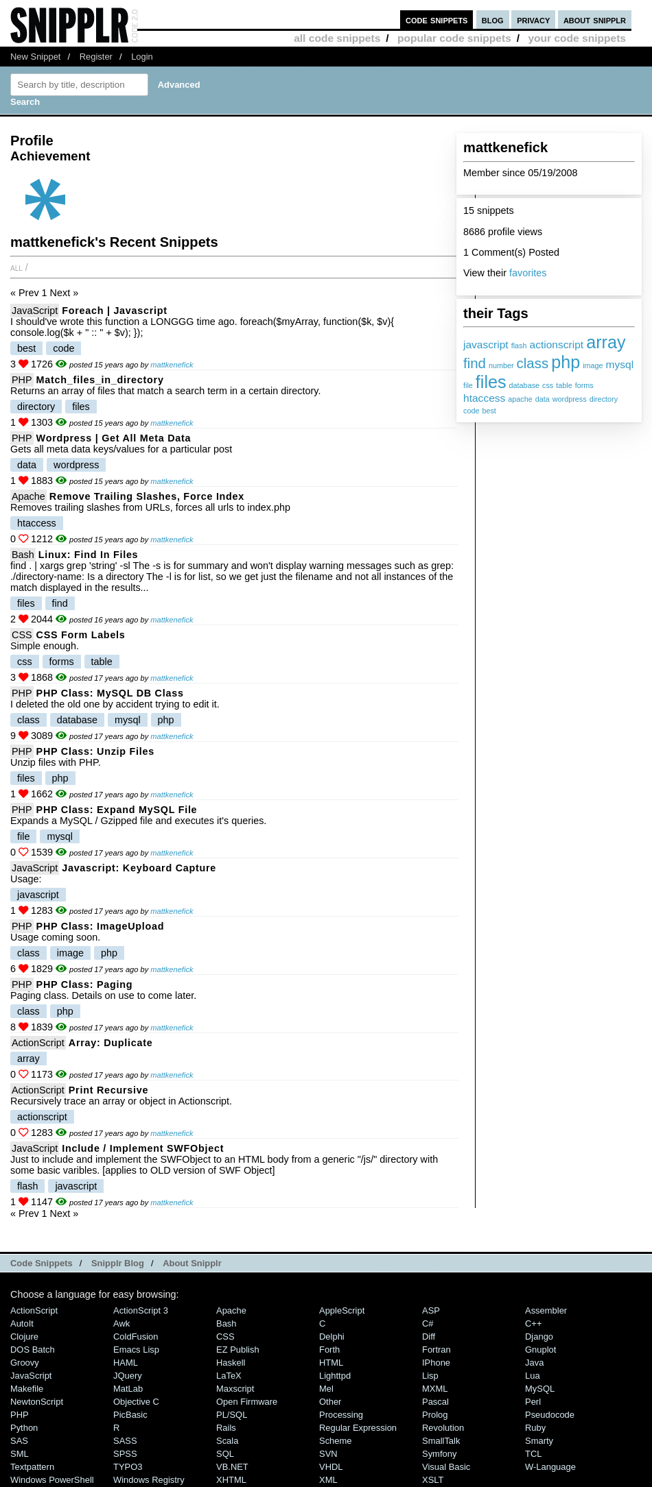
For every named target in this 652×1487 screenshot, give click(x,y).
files (491, 381)
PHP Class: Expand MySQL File (117, 809)
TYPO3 (127, 1467)
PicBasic (130, 1415)
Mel (326, 1388)
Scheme (335, 1441)
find (474, 363)
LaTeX (229, 1375)
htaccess (484, 398)
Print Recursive (108, 1090)
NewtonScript (36, 1402)
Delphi (332, 1336)
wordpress (569, 399)
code (471, 411)
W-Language (550, 1467)
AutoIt (22, 1323)
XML (328, 1480)
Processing (341, 1415)
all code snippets (337, 38)
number (501, 365)
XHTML (231, 1480)
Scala (227, 1441)
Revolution (443, 1428)
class (533, 363)
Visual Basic (446, 1467)
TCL (533, 1454)
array (605, 342)
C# (428, 1323)
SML (19, 1454)
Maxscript (235, 1388)
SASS (125, 1441)
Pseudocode (549, 1415)
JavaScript (35, 310)
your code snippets (577, 38)
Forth (329, 1349)
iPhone (436, 1362)
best (489, 411)
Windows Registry (149, 1480)
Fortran (436, 1349)
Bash (23, 554)
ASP (431, 1310)
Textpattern (32, 1467)
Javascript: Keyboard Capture (139, 867)
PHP (22, 379)
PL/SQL (231, 1415)
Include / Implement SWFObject (143, 1148)
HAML (125, 1362)
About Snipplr (192, 1263)
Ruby (535, 1428)
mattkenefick (171, 365)
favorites (527, 272)
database (524, 385)
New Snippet (35, 56)
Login (142, 56)
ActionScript (38, 1042)
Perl (533, 1402)
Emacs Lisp (136, 1349)
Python (24, 1428)
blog (493, 19)
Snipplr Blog (117, 1263)
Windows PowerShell (52, 1480)
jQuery (127, 1375)
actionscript (556, 344)
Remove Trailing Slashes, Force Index (146, 496)
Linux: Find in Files (88, 554)
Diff (428, 1336)
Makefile (26, 1388)
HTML (331, 1362)
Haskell (230, 1362)
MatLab (128, 1388)
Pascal (435, 1402)
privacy (533, 19)
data (542, 399)
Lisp (430, 1375)
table (564, 385)
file (468, 385)
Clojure (24, 1336)
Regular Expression (358, 1428)
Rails (226, 1428)
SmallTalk (441, 1441)
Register (96, 56)
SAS (19, 1441)
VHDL (331, 1467)
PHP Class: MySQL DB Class (110, 693)
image (593, 365)
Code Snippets (41, 1263)
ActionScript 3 (140, 1310)
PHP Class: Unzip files (95, 751)
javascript (486, 344)
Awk (121, 1323)
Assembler (546, 1310)
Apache (28, 496)
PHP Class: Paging (84, 984)
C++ (533, 1323)
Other (330, 1402)
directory (604, 399)
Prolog (434, 1415)
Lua (532, 1375)
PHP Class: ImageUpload (100, 926)
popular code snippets (454, 38)
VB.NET (232, 1467)
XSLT (432, 1480)
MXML (434, 1388)
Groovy (24, 1362)
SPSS (125, 1454)
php (565, 362)
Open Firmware (246, 1402)
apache (520, 399)
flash (519, 345)
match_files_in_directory (100, 379)
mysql (620, 364)
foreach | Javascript (114, 310)
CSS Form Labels (81, 634)
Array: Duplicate (111, 1042)
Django (539, 1336)
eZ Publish (237, 1349)
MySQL (540, 1388)
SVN (328, 1454)
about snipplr (594, 19)
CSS (22, 634)
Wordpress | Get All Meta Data (113, 438)
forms (584, 385)
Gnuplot (540, 1349)
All (16, 267)
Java (534, 1362)
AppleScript (341, 1310)
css (547, 385)
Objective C (136, 1402)
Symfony (439, 1454)
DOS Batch (32, 1349)
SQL (225, 1454)
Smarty (539, 1441)
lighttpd (335, 1375)
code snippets (437, 19)
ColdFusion (136, 1336)
